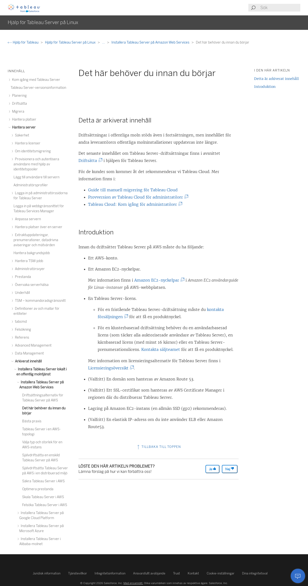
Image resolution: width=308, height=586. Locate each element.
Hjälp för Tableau (23, 42)
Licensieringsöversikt (109, 368)
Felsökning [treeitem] (22, 330)
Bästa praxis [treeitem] (31, 421)
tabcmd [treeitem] (20, 322)
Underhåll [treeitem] (21, 293)
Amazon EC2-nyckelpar (157, 280)
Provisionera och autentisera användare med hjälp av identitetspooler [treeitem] (36, 164)
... (104, 42)
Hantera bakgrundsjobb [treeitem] (31, 253)
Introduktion (265, 86)
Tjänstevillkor (77, 573)
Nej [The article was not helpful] (229, 469)
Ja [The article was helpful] (212, 469)
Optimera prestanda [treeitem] (37, 489)
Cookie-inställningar (220, 573)
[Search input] (280, 7)
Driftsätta (88, 160)
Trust (176, 573)
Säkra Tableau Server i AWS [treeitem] (43, 481)
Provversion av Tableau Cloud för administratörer (136, 197)
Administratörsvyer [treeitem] (29, 269)
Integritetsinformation (110, 573)
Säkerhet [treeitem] (21, 135)
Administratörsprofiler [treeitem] (30, 185)
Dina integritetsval (255, 573)
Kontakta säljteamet (160, 349)
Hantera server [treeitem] (23, 127)
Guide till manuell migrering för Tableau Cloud (133, 189)
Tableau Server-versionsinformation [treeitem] (38, 88)
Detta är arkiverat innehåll (276, 79)
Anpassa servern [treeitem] (27, 219)
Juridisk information (46, 573)
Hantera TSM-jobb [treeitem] (28, 261)
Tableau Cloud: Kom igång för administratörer (133, 204)
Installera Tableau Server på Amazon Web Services (150, 42)
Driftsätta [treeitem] (19, 104)
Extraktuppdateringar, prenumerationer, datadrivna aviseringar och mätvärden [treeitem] (35, 240)
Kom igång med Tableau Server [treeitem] (35, 80)
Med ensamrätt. (133, 583)
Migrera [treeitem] (17, 111)
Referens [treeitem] (21, 337)
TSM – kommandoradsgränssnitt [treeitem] (39, 301)
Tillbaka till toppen (158, 447)
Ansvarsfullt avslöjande (149, 573)
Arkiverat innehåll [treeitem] (27, 361)
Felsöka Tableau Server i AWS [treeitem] (44, 505)
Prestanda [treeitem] (22, 277)
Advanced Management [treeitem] (32, 345)
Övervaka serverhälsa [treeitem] (31, 285)
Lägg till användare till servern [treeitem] (36, 177)
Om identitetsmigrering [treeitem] (32, 151)
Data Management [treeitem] (28, 353)
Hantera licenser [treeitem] (26, 143)
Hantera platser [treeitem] (23, 119)
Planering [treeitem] (19, 96)
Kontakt (193, 573)
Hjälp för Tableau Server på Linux (70, 42)
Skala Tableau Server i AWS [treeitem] (43, 497)
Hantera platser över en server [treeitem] (37, 227)
